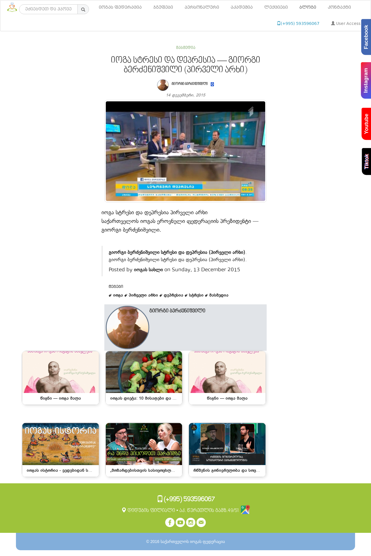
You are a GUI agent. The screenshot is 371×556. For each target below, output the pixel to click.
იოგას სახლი (148, 269)
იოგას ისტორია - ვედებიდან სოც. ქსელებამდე (73, 470)
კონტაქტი (339, 7)
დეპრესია (172, 295)
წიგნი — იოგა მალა (60, 398)
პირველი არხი (141, 295)
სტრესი (195, 295)
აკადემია (242, 7)
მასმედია (185, 47)
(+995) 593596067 (298, 23)
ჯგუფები (163, 7)
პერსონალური (202, 7)
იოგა (116, 295)
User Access (346, 23)
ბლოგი (307, 7)
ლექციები (276, 7)
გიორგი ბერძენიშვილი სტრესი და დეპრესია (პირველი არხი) (177, 252)
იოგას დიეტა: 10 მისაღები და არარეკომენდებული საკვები (170, 398)
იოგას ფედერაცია (120, 7)
